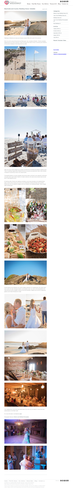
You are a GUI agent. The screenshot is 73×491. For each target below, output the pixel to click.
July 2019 (55, 37)
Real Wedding (56, 23)
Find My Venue (36, 4)
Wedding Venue (56, 17)
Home (29, 4)
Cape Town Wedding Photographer (60, 19)
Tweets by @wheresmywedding (59, 54)
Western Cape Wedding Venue (59, 13)
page (21, 413)
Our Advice (45, 4)
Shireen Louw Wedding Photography (21, 416)
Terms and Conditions (29, 482)
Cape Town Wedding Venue (59, 15)
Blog (59, 4)
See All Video (56, 49)
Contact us (65, 4)
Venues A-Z (53, 4)
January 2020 (56, 28)
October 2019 (56, 30)
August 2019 (56, 35)
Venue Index (29, 480)
